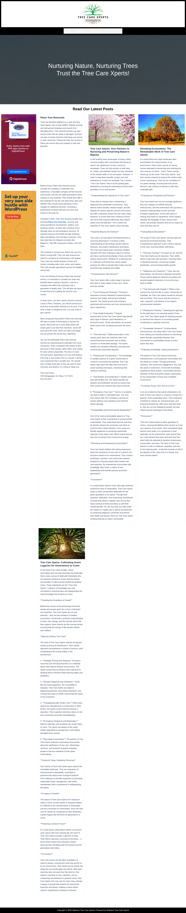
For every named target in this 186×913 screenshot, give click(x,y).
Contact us (95, 31)
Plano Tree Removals (53, 117)
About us (80, 31)
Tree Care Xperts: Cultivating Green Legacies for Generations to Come (61, 566)
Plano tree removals (57, 222)
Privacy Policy (113, 31)
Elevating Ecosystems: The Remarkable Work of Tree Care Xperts (159, 151)
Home (68, 31)
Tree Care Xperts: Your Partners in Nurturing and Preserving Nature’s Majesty (111, 151)
